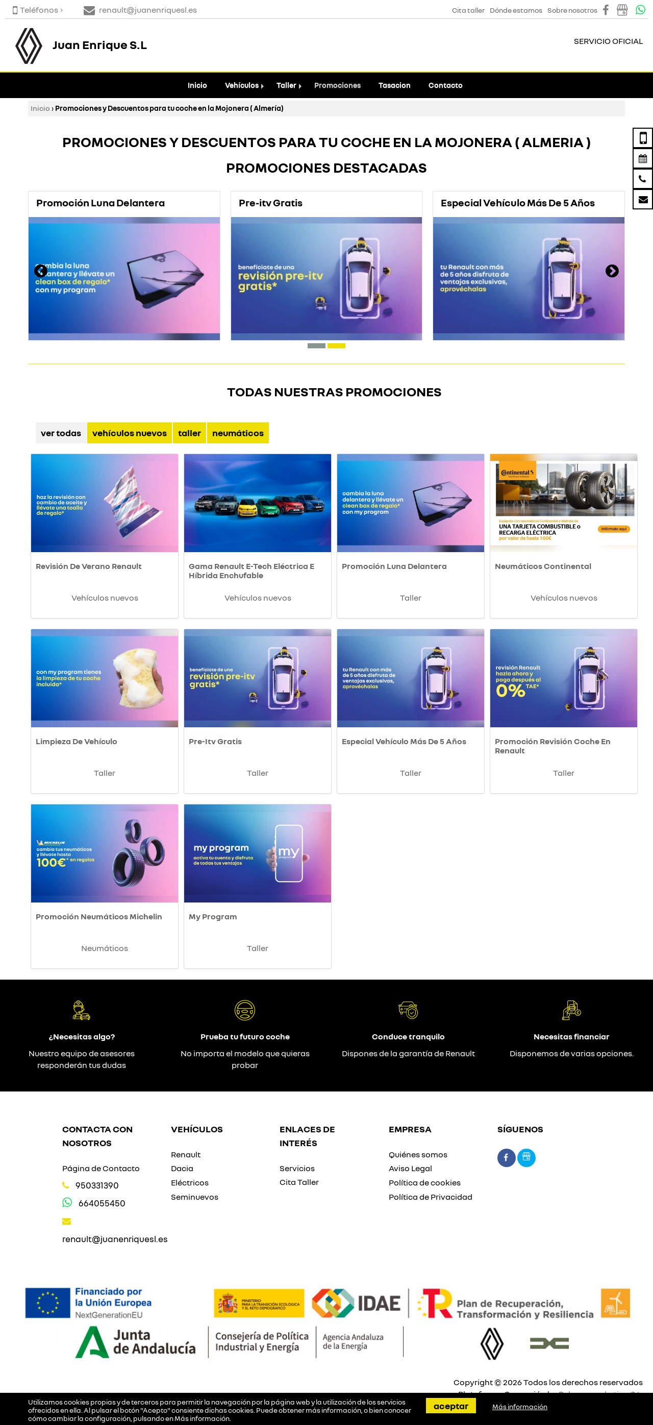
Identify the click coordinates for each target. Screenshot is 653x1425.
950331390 (97, 1185)
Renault (185, 1154)
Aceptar (451, 1405)
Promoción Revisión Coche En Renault (553, 745)
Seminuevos (194, 1197)
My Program (213, 916)
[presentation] (41, 272)
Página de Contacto (101, 1168)
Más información (202, 1418)
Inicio (197, 85)
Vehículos (242, 85)
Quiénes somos (418, 1154)
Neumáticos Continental (543, 566)
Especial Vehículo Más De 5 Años (404, 741)
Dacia (182, 1168)
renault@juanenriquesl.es (115, 1238)
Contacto (446, 85)
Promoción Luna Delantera (394, 566)
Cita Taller (299, 1182)
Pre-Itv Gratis (215, 741)
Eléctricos (190, 1182)
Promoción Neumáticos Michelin (99, 916)
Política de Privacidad (430, 1197)
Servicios (297, 1168)
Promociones (337, 85)
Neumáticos (238, 432)
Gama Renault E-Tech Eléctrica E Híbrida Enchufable (251, 570)
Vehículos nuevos (129, 432)
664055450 (102, 1203)
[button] (316, 346)
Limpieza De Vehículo (76, 741)
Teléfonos (35, 10)
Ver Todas (61, 432)
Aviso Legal (410, 1168)
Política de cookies (425, 1182)
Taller (286, 85)
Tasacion (395, 85)
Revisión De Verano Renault (89, 566)
